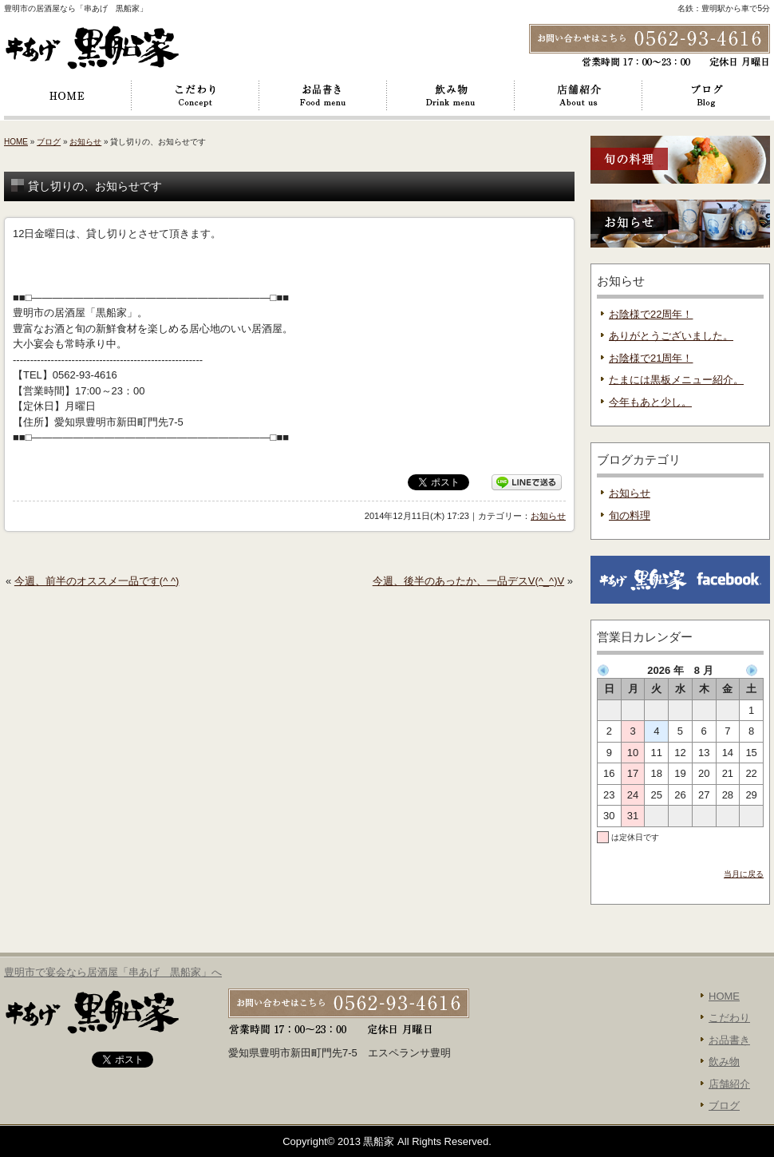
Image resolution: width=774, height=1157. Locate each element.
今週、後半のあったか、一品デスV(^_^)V (468, 581)
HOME (68, 96)
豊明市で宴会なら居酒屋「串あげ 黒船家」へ (113, 972)
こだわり (195, 96)
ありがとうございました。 (671, 336)
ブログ (706, 96)
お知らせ (85, 141)
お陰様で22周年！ (651, 314)
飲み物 (451, 96)
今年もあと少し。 (650, 402)
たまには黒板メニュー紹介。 (676, 380)
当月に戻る (744, 874)
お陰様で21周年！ (651, 358)
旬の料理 (629, 515)
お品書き (323, 96)
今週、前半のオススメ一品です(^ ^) (96, 581)
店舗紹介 (578, 96)
